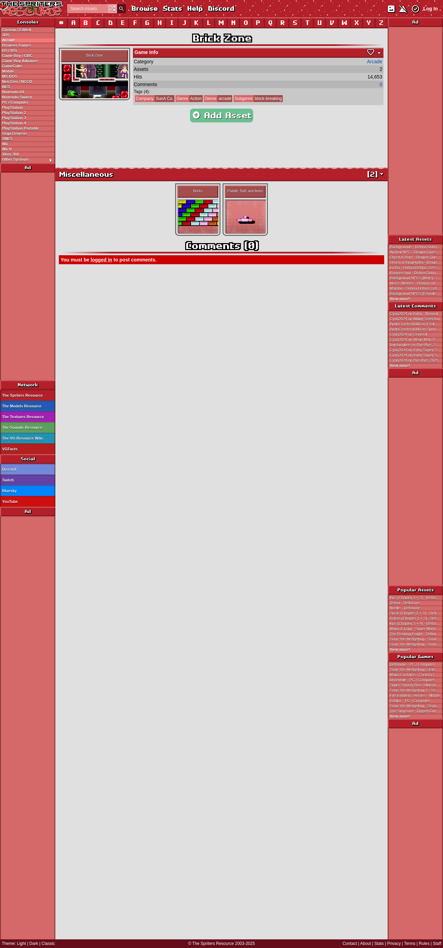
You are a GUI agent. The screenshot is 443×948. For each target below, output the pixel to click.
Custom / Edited (16, 30)
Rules (424, 943)
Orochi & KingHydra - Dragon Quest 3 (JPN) (416, 262)
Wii (5, 144)
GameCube (12, 66)
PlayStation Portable (20, 128)
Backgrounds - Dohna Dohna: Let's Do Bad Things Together (416, 247)
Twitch (8, 480)
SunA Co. (154, 98)
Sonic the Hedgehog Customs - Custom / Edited (416, 670)
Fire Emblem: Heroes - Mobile (415, 695)
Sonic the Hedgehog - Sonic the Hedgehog (416, 639)
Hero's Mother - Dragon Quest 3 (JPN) (416, 283)
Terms (410, 943)
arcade (217, 98)
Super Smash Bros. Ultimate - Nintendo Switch (416, 685)
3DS (5, 35)
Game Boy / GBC (17, 56)
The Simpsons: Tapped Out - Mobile (416, 711)
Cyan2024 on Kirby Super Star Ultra (416, 350)
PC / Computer (15, 102)
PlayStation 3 (14, 118)
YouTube (10, 501)
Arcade (8, 40)
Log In (430, 8)
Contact (350, 943)
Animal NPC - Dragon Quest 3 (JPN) (416, 252)
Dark (33, 943)
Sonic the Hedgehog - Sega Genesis (416, 706)
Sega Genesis (14, 133)
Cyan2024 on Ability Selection (415, 319)
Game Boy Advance (20, 61)
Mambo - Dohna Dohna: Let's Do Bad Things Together (416, 288)
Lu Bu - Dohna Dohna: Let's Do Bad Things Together (416, 268)
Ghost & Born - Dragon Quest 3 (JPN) (416, 257)
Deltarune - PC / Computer (412, 664)
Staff (437, 943)
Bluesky (9, 491)
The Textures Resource (23, 417)
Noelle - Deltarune (405, 608)
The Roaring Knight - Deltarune (416, 634)
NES (6, 87)
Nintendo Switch (17, 97)
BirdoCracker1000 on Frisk (412, 324)
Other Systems (28, 160)
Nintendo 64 (13, 92)
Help (194, 8)
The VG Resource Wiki (22, 438)
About (365, 943)
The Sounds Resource (22, 427)
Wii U (6, 149)
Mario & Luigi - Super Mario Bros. (416, 629)
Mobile (8, 71)
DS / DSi (9, 50)
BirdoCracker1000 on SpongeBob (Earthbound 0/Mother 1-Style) (416, 329)
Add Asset (221, 115)
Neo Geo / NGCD (17, 82)
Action (188, 98)
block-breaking (258, 98)
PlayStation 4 (14, 123)
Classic (48, 943)
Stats (172, 8)
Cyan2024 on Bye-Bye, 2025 (414, 360)
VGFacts (10, 449)
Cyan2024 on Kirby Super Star (415, 355)
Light (21, 943)
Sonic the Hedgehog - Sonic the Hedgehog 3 (416, 644)
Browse (144, 8)
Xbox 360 (10, 154)
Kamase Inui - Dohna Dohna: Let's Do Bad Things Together (416, 273)
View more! (400, 299)
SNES (7, 139)
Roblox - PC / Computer (410, 701)
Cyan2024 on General (408, 334)
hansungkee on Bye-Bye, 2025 (416, 345)
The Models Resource (22, 406)
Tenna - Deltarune (405, 603)
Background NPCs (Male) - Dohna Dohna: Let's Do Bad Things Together (416, 278)
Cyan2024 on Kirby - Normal (414, 314)
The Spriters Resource (22, 395)
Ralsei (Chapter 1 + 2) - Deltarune (416, 618)
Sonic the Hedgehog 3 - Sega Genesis (416, 690)
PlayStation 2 (14, 113)
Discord (221, 8)
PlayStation (12, 107)
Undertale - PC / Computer (412, 680)
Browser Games (16, 45)
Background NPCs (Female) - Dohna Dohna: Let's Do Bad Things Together (416, 294)
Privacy (394, 943)
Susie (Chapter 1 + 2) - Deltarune (416, 613)
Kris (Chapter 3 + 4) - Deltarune (416, 624)
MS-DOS (9, 76)
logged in (101, 260)
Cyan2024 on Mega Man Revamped (416, 340)
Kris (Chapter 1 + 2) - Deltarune (416, 598)
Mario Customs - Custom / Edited (416, 675)
